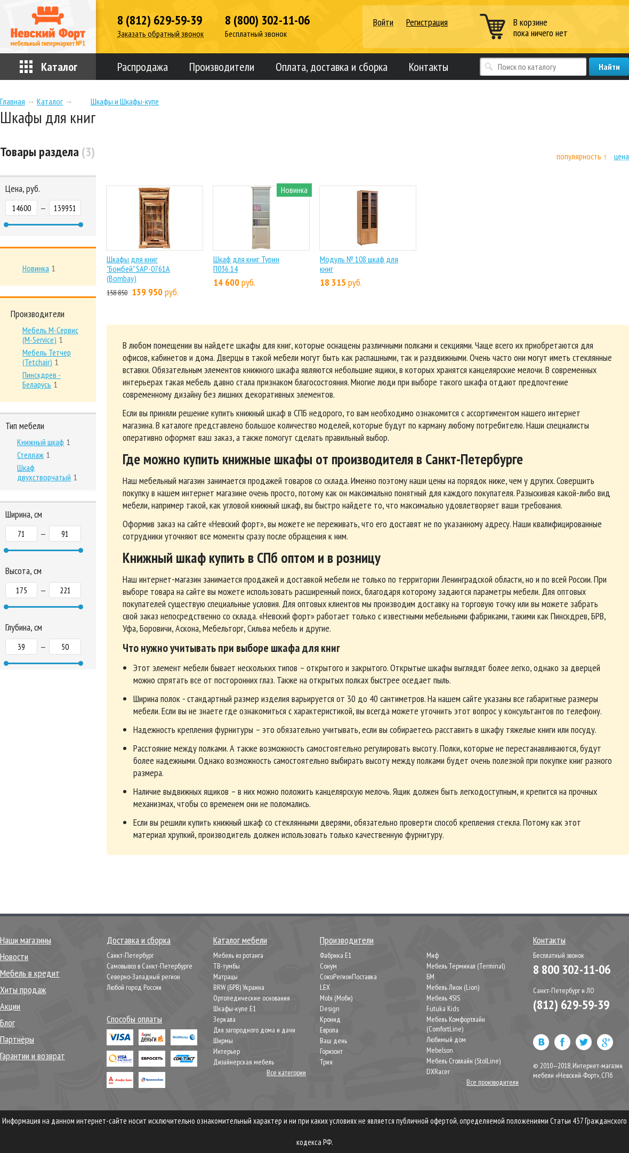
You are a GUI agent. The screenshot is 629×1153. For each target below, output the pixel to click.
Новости (14, 956)
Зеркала (224, 1019)
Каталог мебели (240, 940)
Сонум (328, 966)
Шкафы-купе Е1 (234, 1008)
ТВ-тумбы (226, 966)
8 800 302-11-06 (571, 969)
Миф (432, 955)
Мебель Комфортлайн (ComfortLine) (455, 1024)
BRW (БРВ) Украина (238, 987)
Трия (326, 1062)
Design (330, 1008)
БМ (430, 976)
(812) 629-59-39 (571, 1004)
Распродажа (142, 66)
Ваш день (333, 1040)
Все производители (492, 1082)
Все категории (286, 1072)
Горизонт (331, 1051)
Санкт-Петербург (130, 955)
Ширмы (223, 1040)
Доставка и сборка (139, 940)
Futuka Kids (442, 1008)
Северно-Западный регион (143, 976)
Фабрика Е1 (335, 955)
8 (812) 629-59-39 (159, 20)
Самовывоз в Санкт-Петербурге (149, 966)
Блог (7, 1023)
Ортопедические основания (251, 998)
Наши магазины (25, 940)
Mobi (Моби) (336, 998)
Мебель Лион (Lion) (452, 987)
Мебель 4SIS (443, 998)
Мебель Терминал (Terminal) (465, 966)
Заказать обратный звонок (160, 34)
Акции (10, 1006)
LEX (325, 987)
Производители (221, 66)
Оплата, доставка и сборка (332, 66)
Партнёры (17, 1039)
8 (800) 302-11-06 (267, 20)
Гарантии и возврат (32, 1056)
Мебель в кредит (30, 973)
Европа (329, 1030)
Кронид (330, 1019)
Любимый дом (446, 1039)
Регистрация (427, 22)
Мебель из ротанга (238, 955)
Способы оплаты (134, 1019)
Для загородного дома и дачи (254, 1030)
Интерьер (226, 1051)
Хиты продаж (23, 989)
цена (621, 156)
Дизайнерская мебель (243, 1062)
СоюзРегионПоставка (348, 976)
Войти (383, 23)
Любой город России (134, 987)
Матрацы (225, 976)
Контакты (428, 66)
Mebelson (439, 1050)
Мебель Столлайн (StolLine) (463, 1061)
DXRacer (438, 1071)
